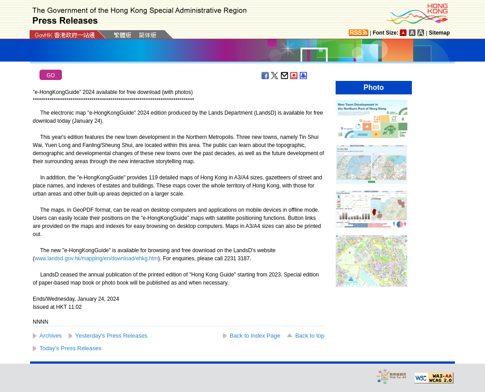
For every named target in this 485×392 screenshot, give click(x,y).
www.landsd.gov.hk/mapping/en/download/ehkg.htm (96, 258)
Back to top (309, 335)
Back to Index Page (255, 335)
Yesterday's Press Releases (111, 335)
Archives (50, 335)
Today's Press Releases (70, 348)
